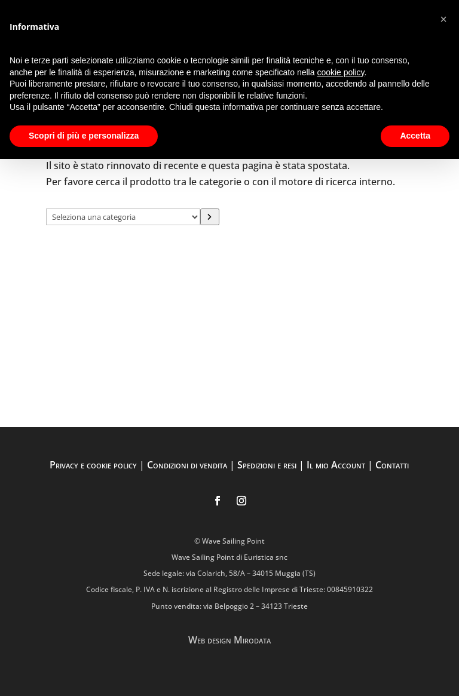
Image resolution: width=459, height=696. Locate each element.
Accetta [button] (415, 135)
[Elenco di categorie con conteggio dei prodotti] (123, 217)
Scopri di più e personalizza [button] (84, 135)
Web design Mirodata (229, 639)
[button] (443, 19)
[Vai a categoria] (209, 217)
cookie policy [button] (340, 72)
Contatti (392, 464)
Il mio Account (336, 464)
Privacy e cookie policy (93, 464)
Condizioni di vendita (187, 464)
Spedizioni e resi (266, 464)
